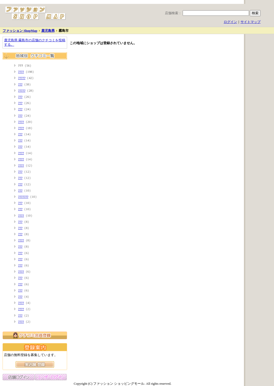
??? (20, 84)
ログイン (230, 22)
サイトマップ (250, 22)
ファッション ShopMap (20, 31)
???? (21, 72)
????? (21, 78)
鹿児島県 (48, 31)
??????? (23, 197)
